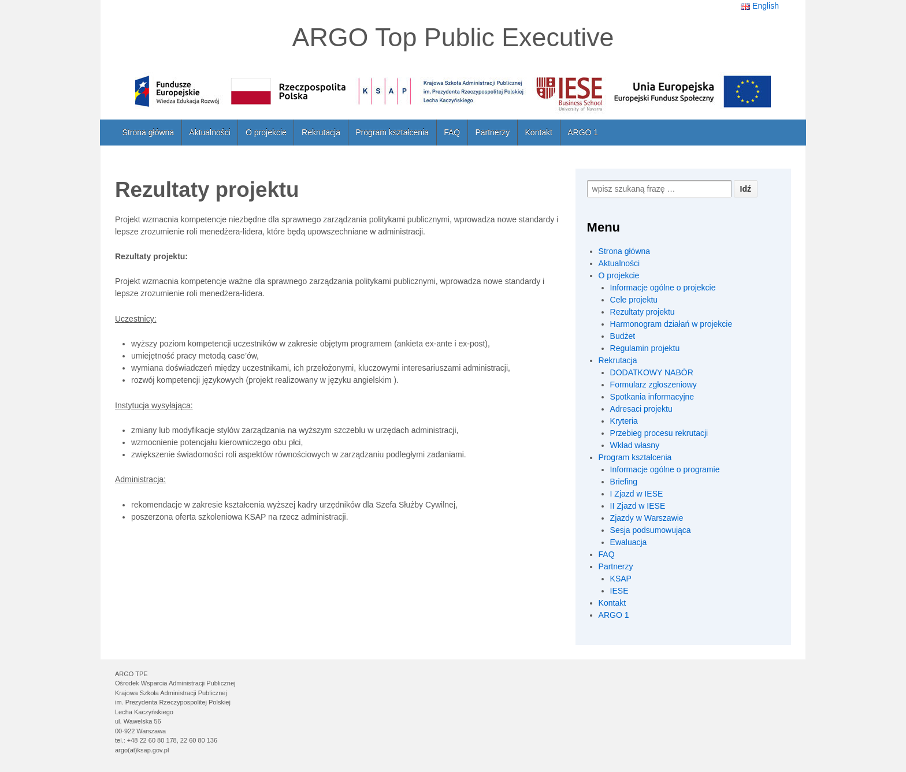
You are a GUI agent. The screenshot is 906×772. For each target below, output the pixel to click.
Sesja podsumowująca (650, 530)
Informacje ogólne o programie (665, 469)
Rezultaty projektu (642, 311)
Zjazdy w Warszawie (647, 518)
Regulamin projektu (645, 348)
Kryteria (624, 421)
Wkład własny (635, 445)
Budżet (623, 336)
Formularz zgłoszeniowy (653, 384)
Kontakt (538, 132)
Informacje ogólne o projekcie (663, 287)
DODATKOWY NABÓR (651, 372)
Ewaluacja (628, 542)
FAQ (452, 132)
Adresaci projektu (641, 408)
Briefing (623, 481)
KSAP (621, 578)
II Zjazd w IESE (638, 505)
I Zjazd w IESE (636, 493)
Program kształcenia (392, 132)
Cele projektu (634, 299)
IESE (619, 590)
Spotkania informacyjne (652, 396)
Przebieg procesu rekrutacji (659, 433)
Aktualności (210, 132)
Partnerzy (492, 132)
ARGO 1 (582, 132)
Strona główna (148, 132)
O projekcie (266, 132)
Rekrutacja (321, 132)
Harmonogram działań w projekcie (671, 324)
